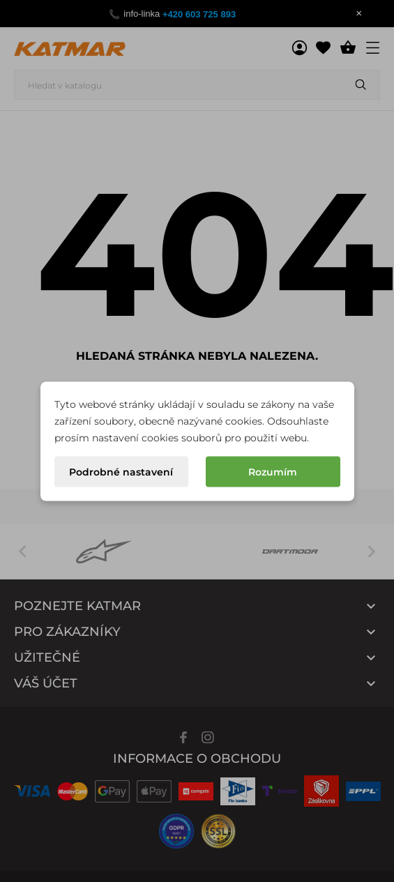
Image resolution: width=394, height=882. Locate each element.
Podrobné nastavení (121, 471)
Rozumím (272, 471)
